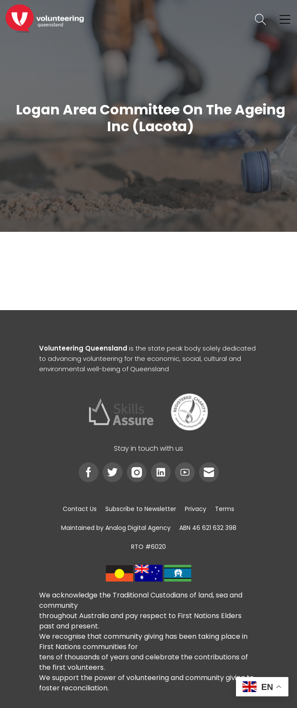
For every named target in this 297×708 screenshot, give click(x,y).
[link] (44, 19)
